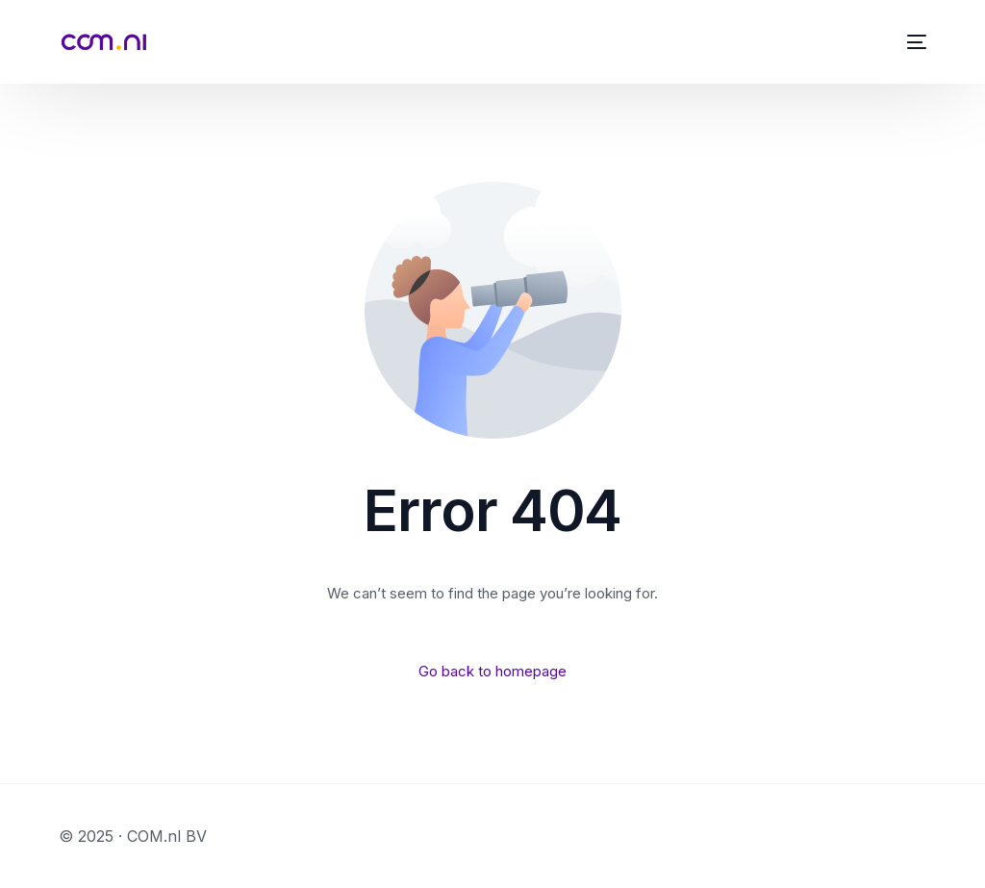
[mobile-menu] (913, 42)
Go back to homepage (492, 671)
